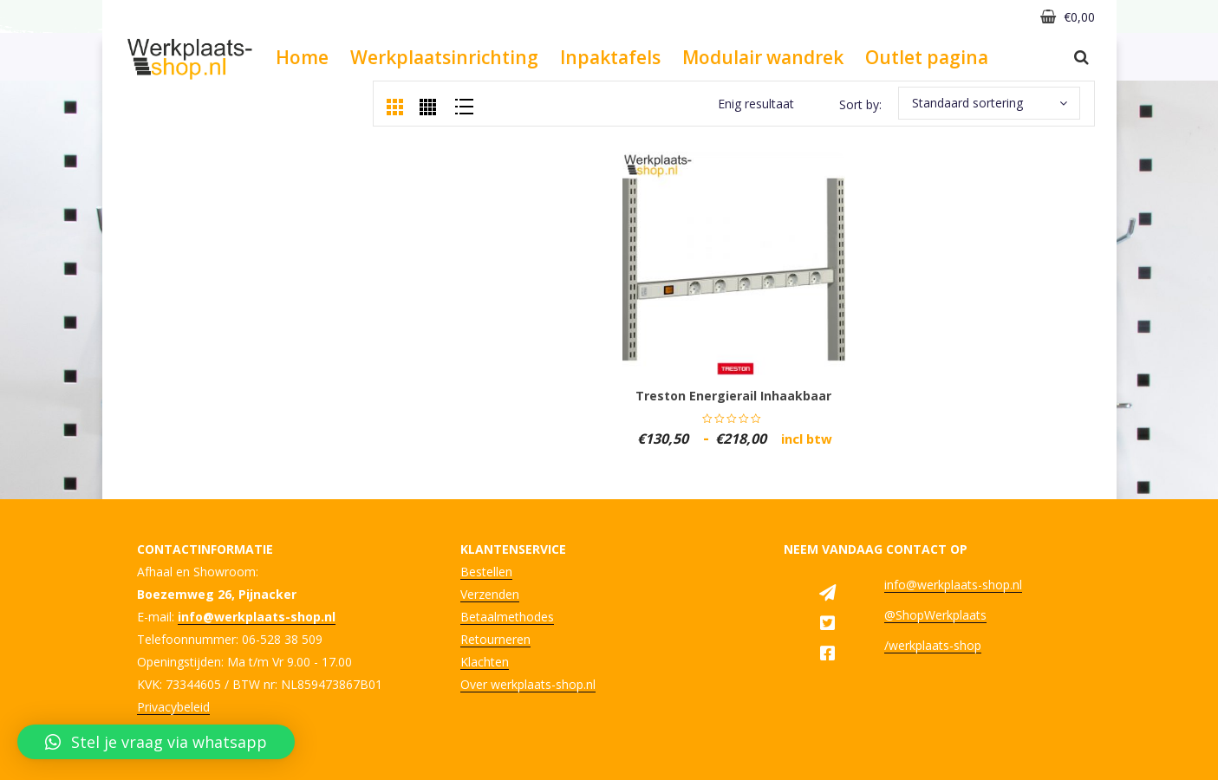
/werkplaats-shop (932, 645)
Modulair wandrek (762, 57)
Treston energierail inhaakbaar (733, 395)
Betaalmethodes (507, 616)
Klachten (484, 661)
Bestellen (486, 571)
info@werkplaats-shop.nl (953, 584)
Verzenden (489, 594)
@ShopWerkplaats (935, 615)
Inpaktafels (610, 57)
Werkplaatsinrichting (444, 57)
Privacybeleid (173, 707)
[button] (156, 742)
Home (302, 57)
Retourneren (495, 639)
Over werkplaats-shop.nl (528, 684)
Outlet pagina (926, 57)
